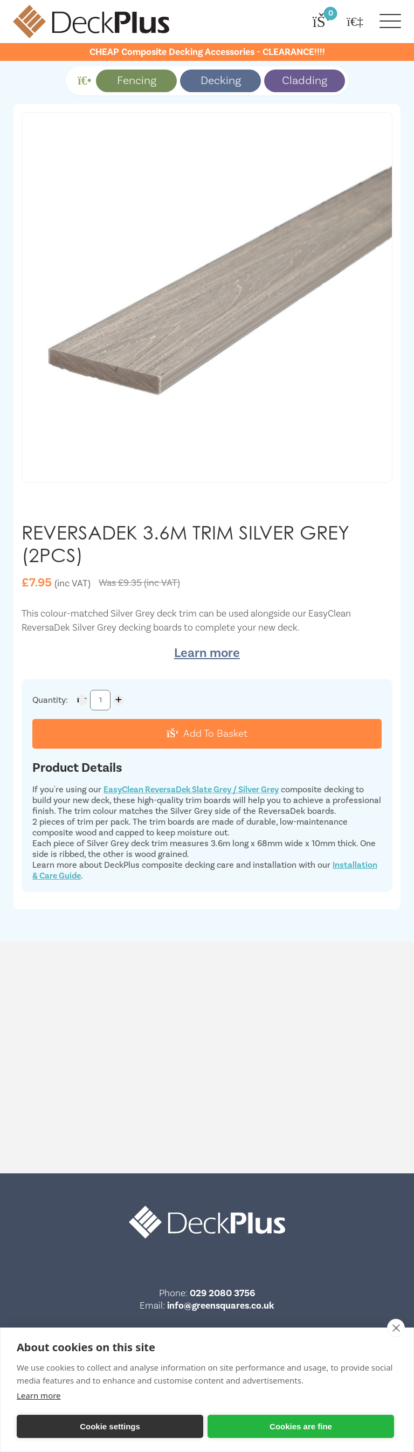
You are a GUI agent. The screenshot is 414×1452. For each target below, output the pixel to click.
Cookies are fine (301, 1426)
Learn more (207, 653)
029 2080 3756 (222, 1293)
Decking (221, 80)
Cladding (304, 80)
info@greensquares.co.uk (220, 1305)
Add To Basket (207, 733)
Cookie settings (110, 1426)
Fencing (136, 80)
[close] (396, 1328)
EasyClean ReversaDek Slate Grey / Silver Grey (191, 789)
